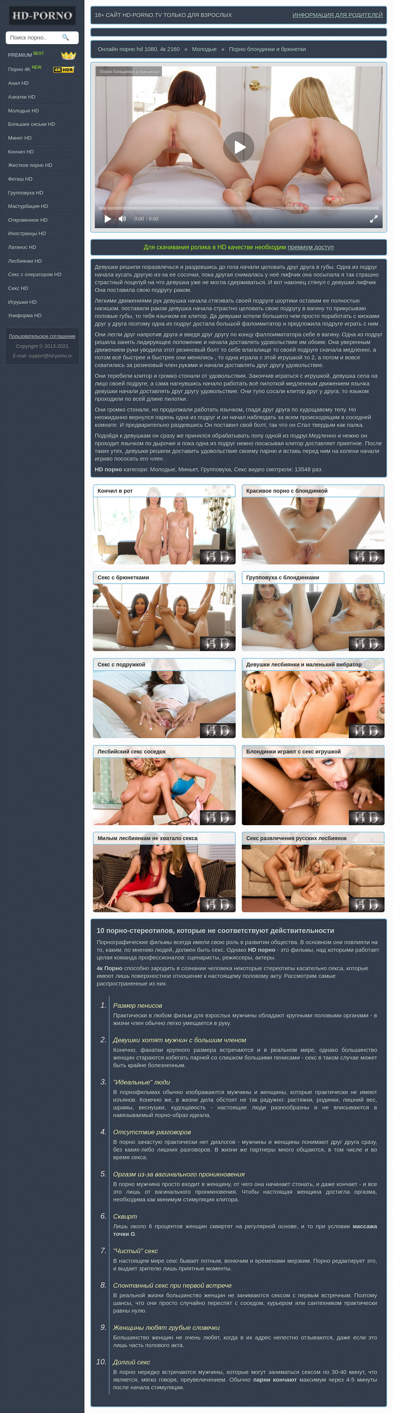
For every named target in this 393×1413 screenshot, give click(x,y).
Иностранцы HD (27, 233)
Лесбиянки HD (25, 261)
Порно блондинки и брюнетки (267, 49)
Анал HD (18, 83)
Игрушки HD (22, 302)
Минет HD (19, 138)
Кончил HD (21, 152)
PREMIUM (42, 55)
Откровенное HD (28, 220)
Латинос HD (22, 247)
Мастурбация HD (28, 206)
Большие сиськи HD (31, 124)
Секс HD (18, 288)
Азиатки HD (21, 97)
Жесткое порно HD (30, 165)
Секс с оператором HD (34, 274)
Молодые (204, 49)
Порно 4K (42, 69)
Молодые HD (23, 111)
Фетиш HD (20, 179)
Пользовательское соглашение (42, 336)
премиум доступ (310, 247)
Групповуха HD (25, 193)
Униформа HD (24, 315)
